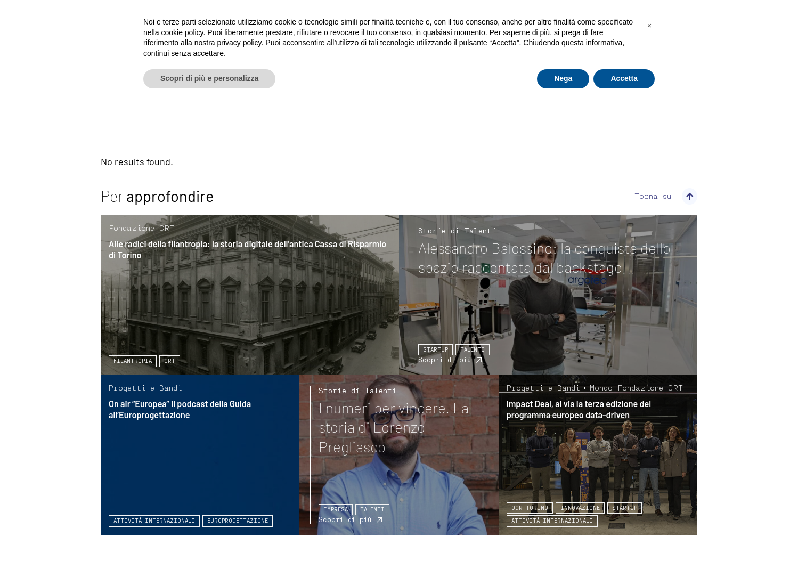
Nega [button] (563, 78)
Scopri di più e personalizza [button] (209, 78)
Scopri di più (444, 359)
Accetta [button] (624, 78)
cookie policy (182, 32)
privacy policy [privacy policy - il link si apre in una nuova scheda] (239, 42)
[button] (649, 25)
